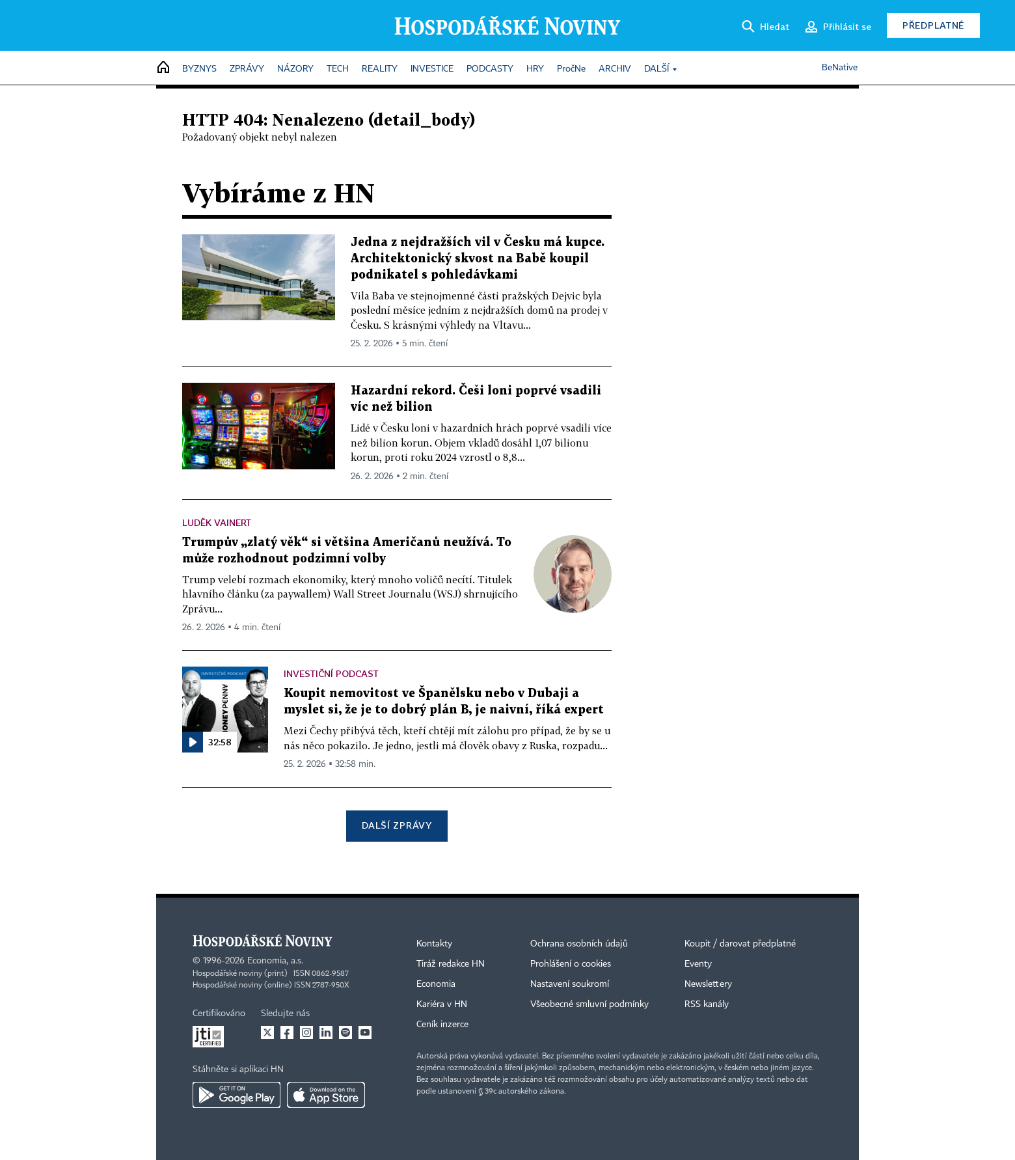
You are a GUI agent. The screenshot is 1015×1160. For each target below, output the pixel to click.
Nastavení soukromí (569, 984)
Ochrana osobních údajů (579, 943)
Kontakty (434, 943)
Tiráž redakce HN (450, 964)
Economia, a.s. (275, 960)
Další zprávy (396, 825)
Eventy (698, 964)
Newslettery (708, 984)
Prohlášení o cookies (570, 964)
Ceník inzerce (442, 1024)
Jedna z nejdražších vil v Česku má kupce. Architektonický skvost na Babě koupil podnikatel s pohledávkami (477, 259)
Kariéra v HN (441, 1004)
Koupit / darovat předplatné (740, 943)
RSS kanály (706, 1004)
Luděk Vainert (216, 522)
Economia (435, 984)
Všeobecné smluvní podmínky (589, 1004)
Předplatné (933, 25)
